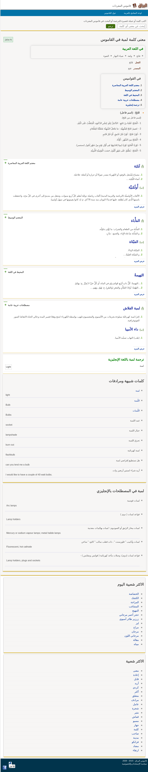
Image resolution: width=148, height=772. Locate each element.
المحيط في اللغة (131, 95)
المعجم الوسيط (131, 90)
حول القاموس (109, 13)
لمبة (137, 390)
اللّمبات (135, 410)
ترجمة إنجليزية (132, 105)
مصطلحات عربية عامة (128, 100)
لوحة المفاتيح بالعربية (132, 13)
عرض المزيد (139, 207)
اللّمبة (136, 400)
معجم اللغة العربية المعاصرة (125, 85)
